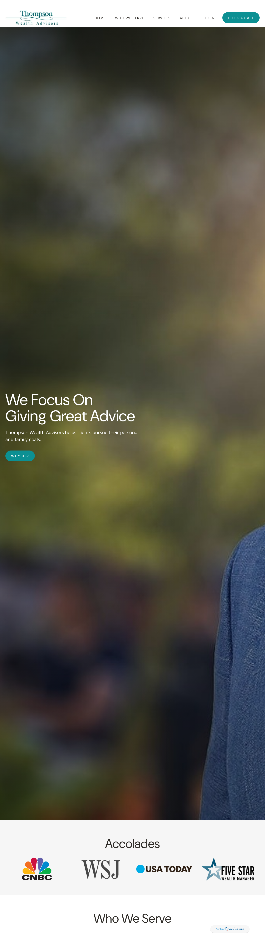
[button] (100, 9)
